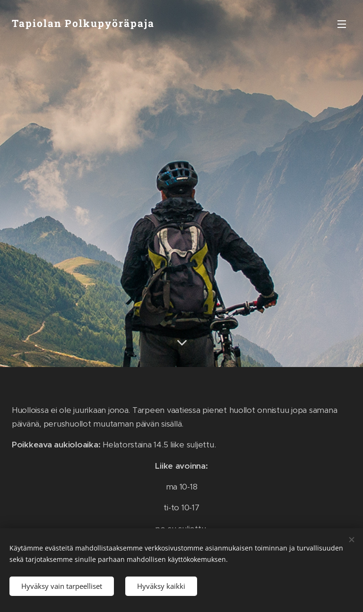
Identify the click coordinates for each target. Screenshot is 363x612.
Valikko (341, 24)
